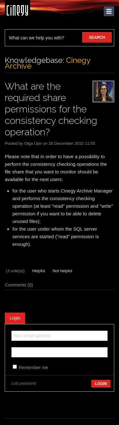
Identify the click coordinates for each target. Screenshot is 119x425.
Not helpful (61, 270)
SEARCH (97, 37)
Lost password (23, 383)
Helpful (38, 270)
